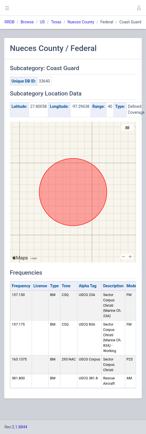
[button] (138, 8)
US (42, 22)
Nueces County (80, 22)
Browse (27, 22)
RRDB (9, 22)
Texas (56, 22)
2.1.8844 (19, 427)
